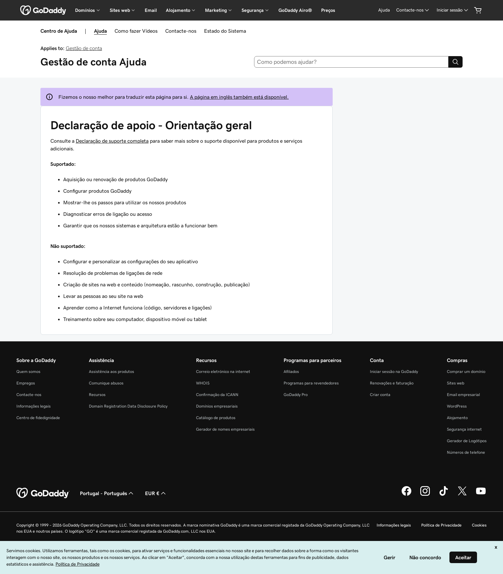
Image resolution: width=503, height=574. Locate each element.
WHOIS (202, 383)
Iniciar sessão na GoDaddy (394, 371)
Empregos (25, 383)
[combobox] (351, 62)
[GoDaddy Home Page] (43, 493)
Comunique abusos (106, 383)
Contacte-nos (180, 30)
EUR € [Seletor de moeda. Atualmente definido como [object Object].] (156, 493)
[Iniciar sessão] (453, 10)
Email (151, 10)
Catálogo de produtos (215, 418)
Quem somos (28, 371)
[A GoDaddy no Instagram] (425, 494)
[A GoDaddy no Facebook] (406, 494)
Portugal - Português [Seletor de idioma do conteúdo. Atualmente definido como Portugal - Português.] (107, 493)
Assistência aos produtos (111, 371)
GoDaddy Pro (296, 395)
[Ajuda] (384, 10)
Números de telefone (466, 452)
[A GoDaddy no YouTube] (481, 494)
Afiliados (291, 371)
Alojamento (457, 418)
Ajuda (100, 30)
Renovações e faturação (391, 383)
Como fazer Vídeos (136, 30)
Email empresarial (463, 395)
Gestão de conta (84, 48)
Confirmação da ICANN (217, 395)
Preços (328, 10)
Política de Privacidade (441, 525)
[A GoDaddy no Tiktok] (443, 494)
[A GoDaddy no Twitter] (462, 494)
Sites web (455, 383)
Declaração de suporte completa (112, 140)
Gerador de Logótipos (467, 441)
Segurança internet (464, 429)
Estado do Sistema (225, 30)
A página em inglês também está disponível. (239, 96)
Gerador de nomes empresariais (225, 429)
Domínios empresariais (217, 406)
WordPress (457, 406)
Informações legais (33, 406)
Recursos (97, 395)
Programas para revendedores (311, 383)
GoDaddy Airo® (295, 10)
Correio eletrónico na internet (223, 371)
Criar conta (380, 395)
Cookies (479, 525)
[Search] (455, 62)
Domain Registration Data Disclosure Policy (128, 406)
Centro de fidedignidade (38, 418)
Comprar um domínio (466, 371)
